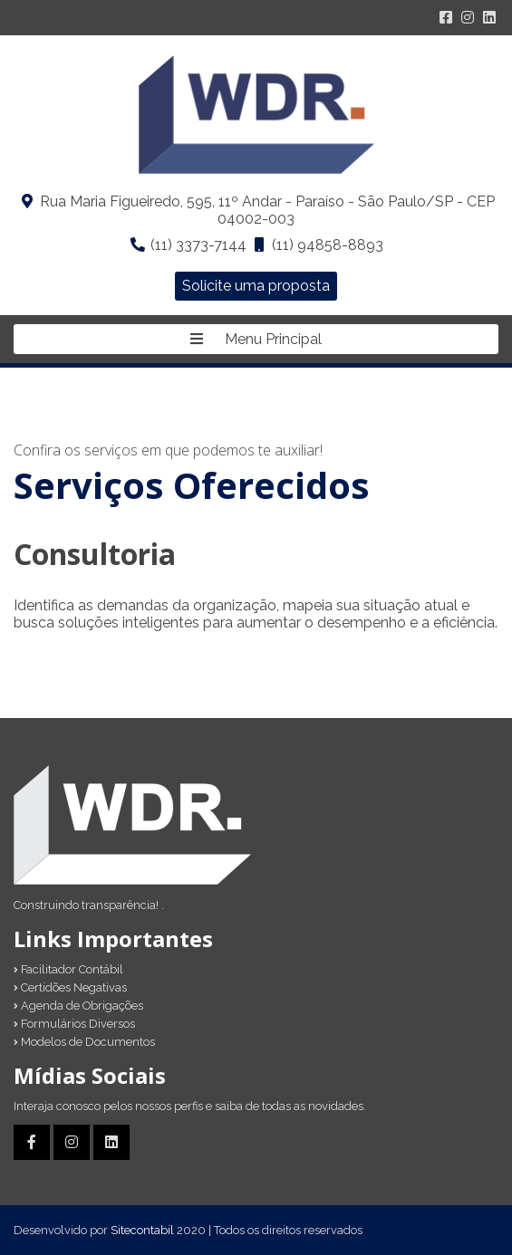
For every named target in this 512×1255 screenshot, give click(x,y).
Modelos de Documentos (84, 1042)
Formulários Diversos (74, 1023)
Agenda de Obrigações (78, 1005)
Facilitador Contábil (68, 969)
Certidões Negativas (70, 987)
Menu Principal (256, 339)
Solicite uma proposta (256, 285)
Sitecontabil (142, 1230)
